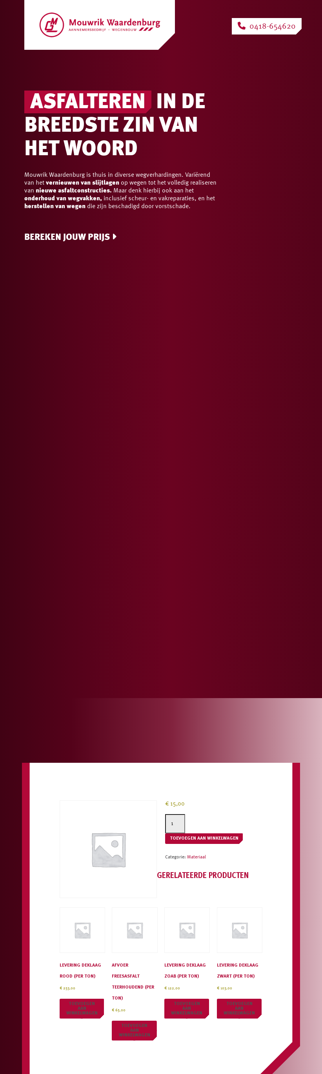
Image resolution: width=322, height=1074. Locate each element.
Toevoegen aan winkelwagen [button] (82, 1008)
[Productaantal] (175, 823)
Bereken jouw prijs (70, 237)
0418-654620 (267, 26)
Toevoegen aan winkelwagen (204, 838)
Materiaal (196, 857)
